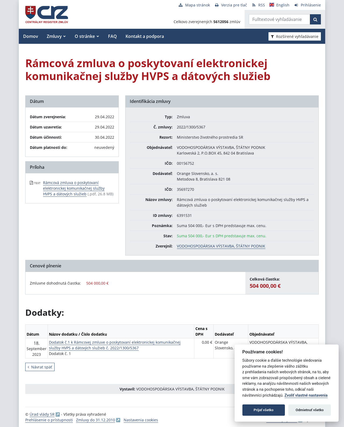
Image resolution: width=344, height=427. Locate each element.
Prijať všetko (264, 410)
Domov (30, 36)
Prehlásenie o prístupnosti (49, 419)
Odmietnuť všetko (310, 410)
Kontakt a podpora (145, 36)
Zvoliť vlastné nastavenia (306, 395)
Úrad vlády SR (42, 414)
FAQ (112, 36)
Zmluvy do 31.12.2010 (95, 419)
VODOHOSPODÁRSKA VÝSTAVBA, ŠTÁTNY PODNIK (221, 246)
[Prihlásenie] (307, 5)
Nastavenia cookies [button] (141, 419)
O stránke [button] (85, 36)
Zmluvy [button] (54, 36)
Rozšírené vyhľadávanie (294, 36)
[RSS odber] (258, 5)
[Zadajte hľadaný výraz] (279, 19)
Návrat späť (40, 366)
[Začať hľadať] (315, 19)
